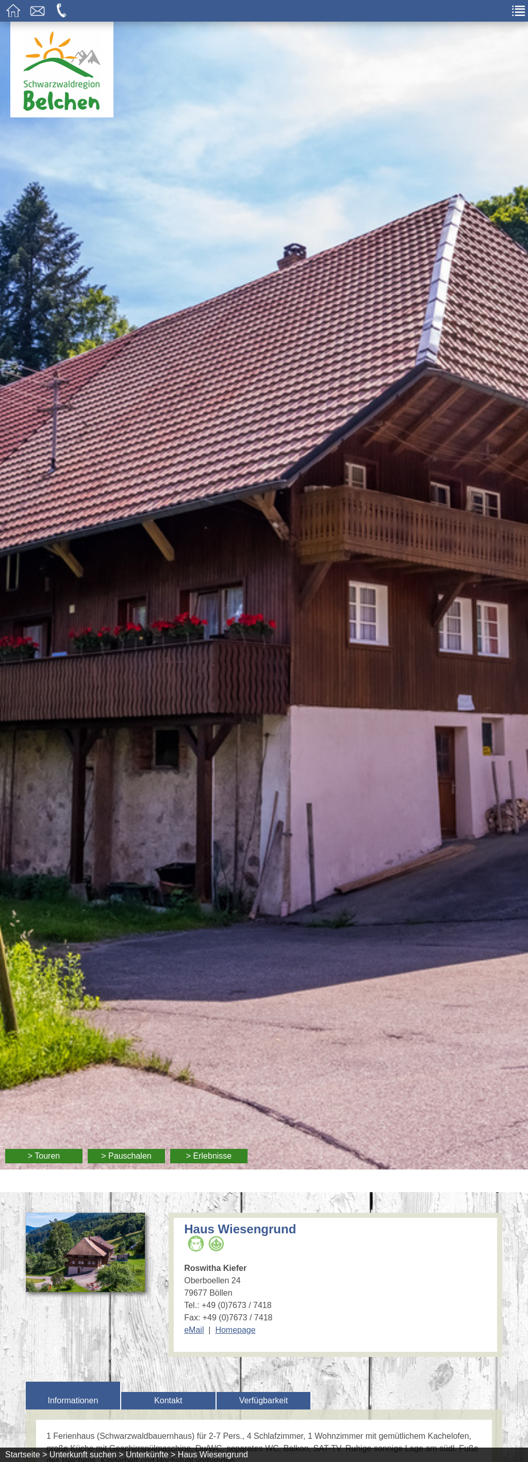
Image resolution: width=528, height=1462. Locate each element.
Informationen (72, 1400)
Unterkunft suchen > (87, 1454)
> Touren (44, 1155)
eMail (194, 1330)
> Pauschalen (126, 1155)
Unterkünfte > (151, 1454)
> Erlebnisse (209, 1155)
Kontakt (168, 1400)
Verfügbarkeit (263, 1400)
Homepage (235, 1330)
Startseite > (26, 1454)
